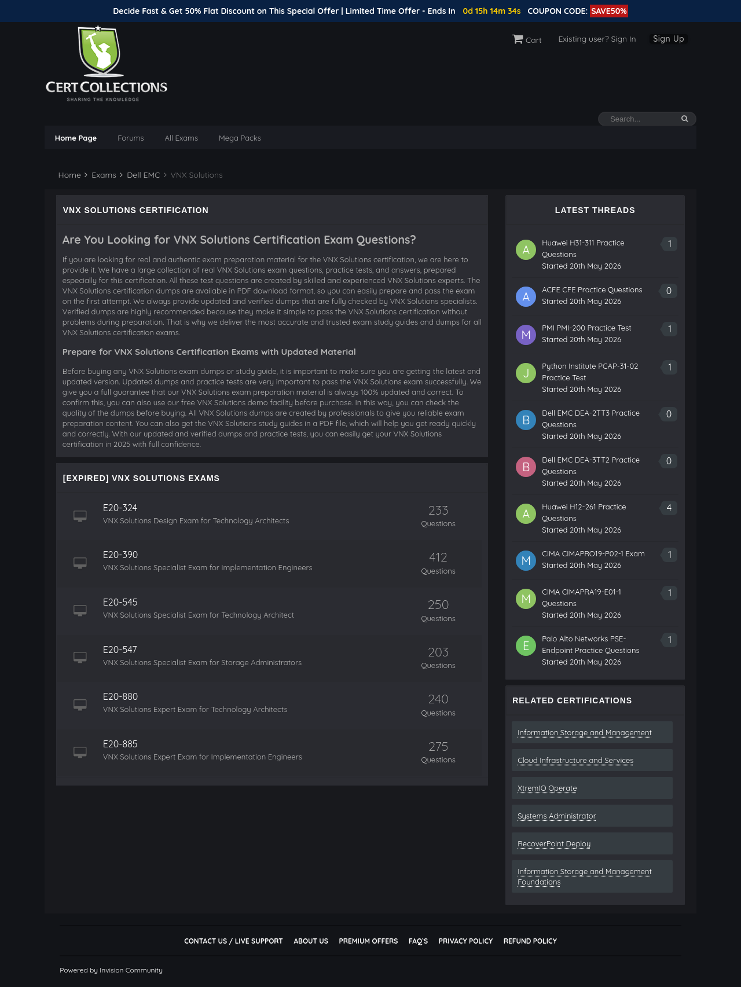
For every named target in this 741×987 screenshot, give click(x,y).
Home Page (76, 137)
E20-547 (120, 649)
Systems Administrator (557, 815)
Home (68, 175)
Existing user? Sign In (597, 39)
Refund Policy (530, 941)
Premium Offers (368, 941)
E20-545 (120, 602)
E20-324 (120, 507)
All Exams (181, 137)
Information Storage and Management (585, 732)
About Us (311, 941)
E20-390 (120, 554)
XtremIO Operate (547, 787)
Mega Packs (240, 137)
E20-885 (120, 744)
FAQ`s (418, 941)
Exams (100, 175)
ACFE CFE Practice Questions (592, 289)
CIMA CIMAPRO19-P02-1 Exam (593, 553)
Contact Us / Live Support (233, 941)
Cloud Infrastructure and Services (575, 760)
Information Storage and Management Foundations (585, 876)
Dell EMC (140, 175)
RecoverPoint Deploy (554, 843)
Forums (131, 137)
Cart (527, 40)
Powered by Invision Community (111, 970)
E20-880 (120, 696)
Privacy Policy (466, 941)
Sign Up (668, 38)
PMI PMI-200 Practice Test (587, 327)
